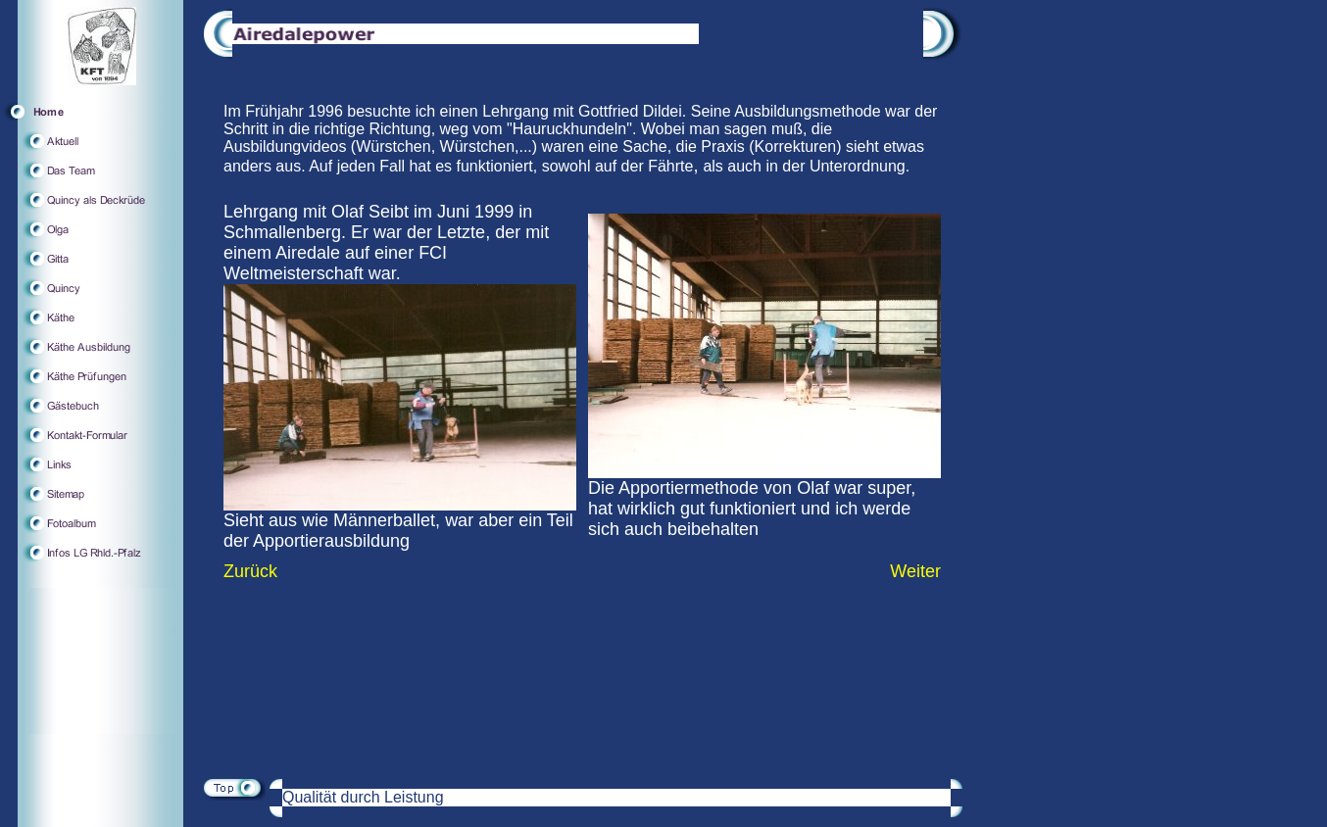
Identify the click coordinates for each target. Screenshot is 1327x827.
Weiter (915, 571)
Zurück (250, 571)
